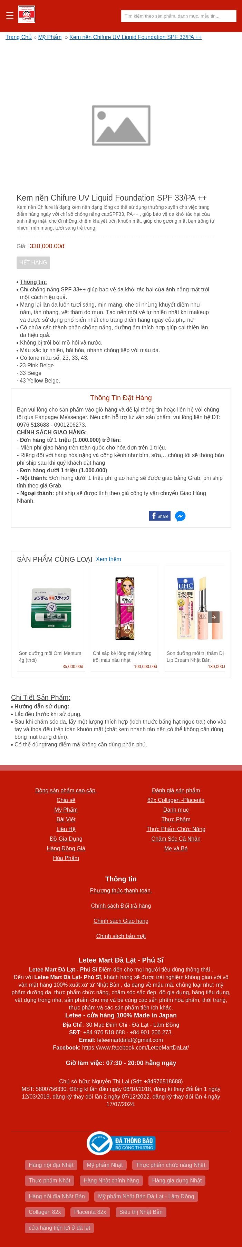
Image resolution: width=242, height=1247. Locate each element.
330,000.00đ (47, 246)
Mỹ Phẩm (50, 37)
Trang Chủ (19, 37)
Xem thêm (108, 559)
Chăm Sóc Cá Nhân (176, 839)
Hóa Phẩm (66, 858)
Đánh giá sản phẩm (176, 790)
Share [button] (162, 516)
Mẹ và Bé (176, 848)
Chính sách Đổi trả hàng (121, 906)
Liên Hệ (66, 829)
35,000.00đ (72, 666)
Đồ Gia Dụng (66, 839)
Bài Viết (66, 819)
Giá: (22, 246)
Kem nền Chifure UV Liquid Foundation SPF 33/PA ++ (135, 37)
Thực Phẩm (176, 819)
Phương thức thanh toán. (121, 890)
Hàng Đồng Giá (66, 848)
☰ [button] (10, 16)
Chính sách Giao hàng (121, 921)
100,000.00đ (145, 666)
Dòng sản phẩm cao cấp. (66, 790)
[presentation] (214, 617)
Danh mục (176, 810)
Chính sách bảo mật (121, 936)
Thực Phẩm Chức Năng (175, 829)
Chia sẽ (66, 800)
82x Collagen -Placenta (175, 800)
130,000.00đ (219, 666)
